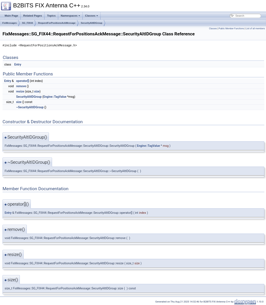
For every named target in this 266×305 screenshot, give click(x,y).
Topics (51, 15)
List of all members (255, 28)
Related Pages (32, 15)
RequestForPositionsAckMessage (56, 23)
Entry (17, 64)
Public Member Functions (231, 28)
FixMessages (9, 23)
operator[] (22, 81)
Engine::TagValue (54, 96)
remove (21, 86)
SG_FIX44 (27, 23)
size (36, 91)
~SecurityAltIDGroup (29, 107)
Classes (91, 15)
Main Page (11, 15)
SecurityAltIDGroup (91, 23)
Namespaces (70, 15)
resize (20, 91)
